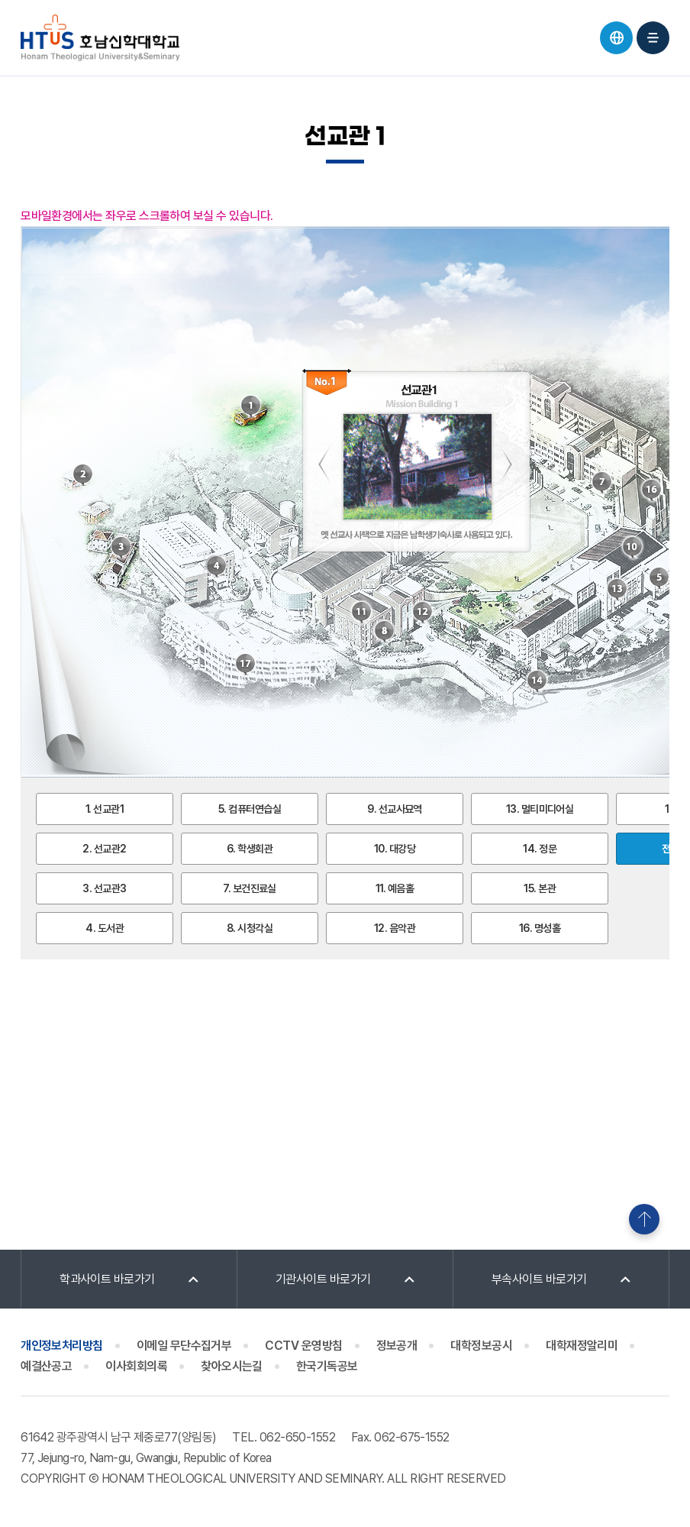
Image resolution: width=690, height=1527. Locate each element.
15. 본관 (540, 888)
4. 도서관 (104, 928)
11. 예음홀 (395, 888)
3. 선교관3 (104, 888)
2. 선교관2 (104, 849)
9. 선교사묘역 (394, 809)
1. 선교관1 (104, 809)
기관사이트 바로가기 (323, 1279)
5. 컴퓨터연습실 (249, 809)
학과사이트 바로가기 (107, 1279)
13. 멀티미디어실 (540, 809)
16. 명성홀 (539, 928)
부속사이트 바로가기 (539, 1279)
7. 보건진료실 (249, 888)
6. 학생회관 (249, 849)
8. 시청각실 (249, 928)
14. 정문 (539, 849)
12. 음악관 (394, 928)
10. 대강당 (394, 849)
